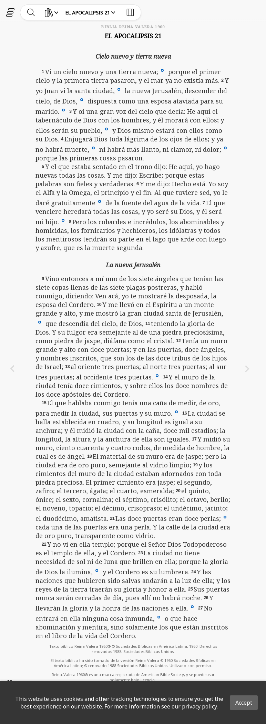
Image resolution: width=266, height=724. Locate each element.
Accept (243, 702)
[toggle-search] (31, 12)
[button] (162, 70)
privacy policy (199, 706)
